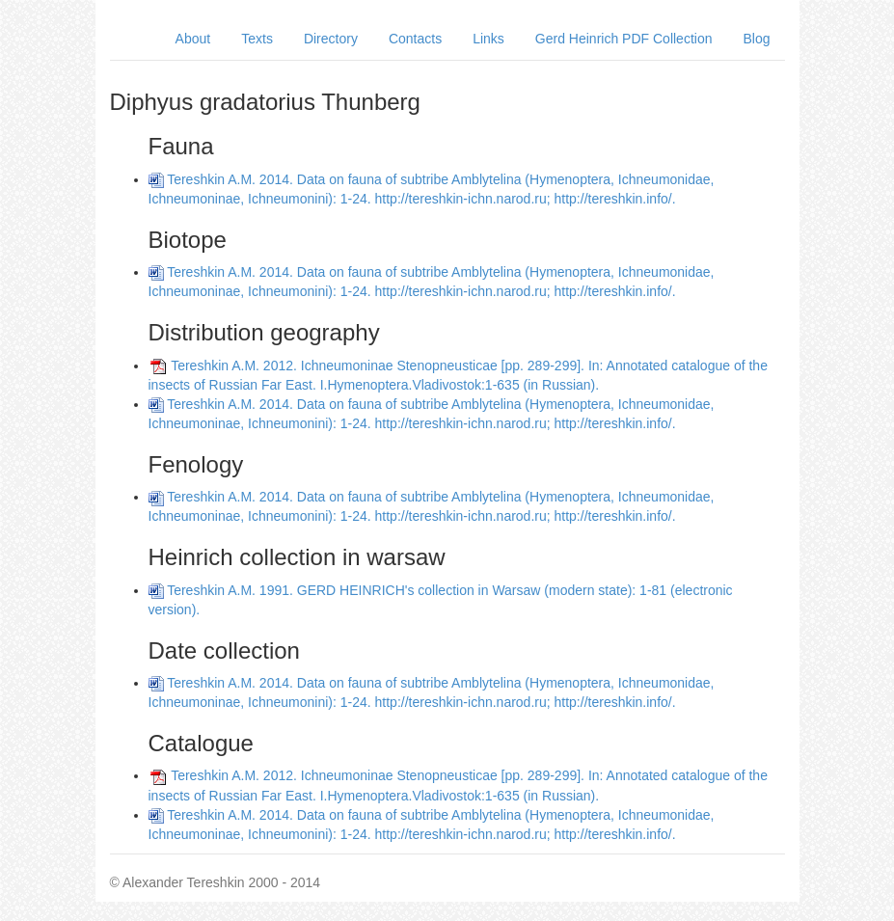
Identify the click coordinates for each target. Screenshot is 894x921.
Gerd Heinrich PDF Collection (624, 38)
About (193, 38)
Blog (756, 38)
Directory (331, 38)
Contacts (415, 38)
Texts (257, 38)
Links (488, 38)
